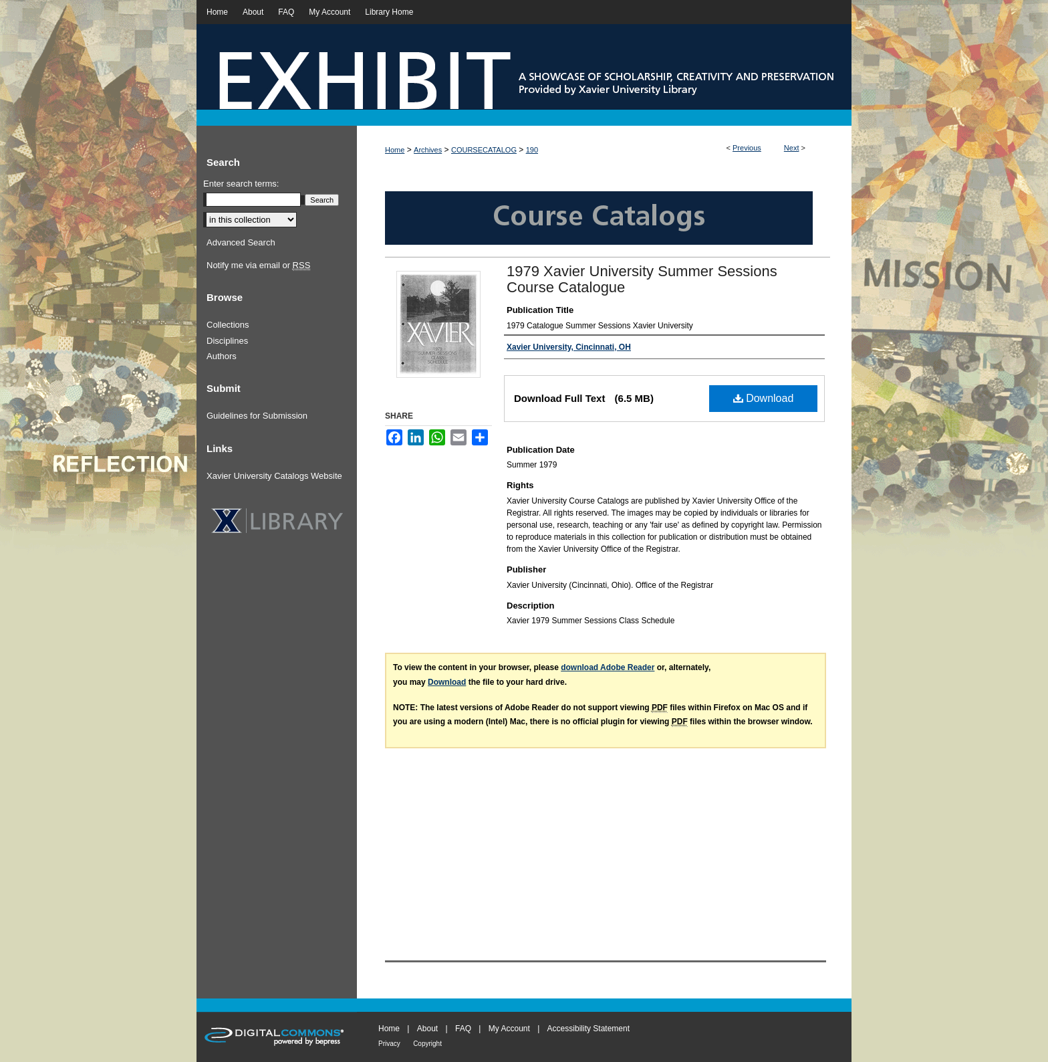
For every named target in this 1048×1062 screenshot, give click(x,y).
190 (532, 150)
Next (791, 148)
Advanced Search (241, 242)
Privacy (389, 1043)
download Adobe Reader (607, 667)
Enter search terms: (241, 184)
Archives (428, 150)
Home (394, 150)
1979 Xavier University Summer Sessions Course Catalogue (642, 279)
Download (763, 398)
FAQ (463, 1028)
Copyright (427, 1043)
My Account (509, 1028)
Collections (228, 325)
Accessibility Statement (588, 1028)
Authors (222, 356)
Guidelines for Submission (257, 416)
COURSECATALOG (484, 150)
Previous (747, 148)
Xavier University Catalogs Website (274, 476)
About (427, 1028)
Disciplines (227, 341)
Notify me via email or (258, 265)
